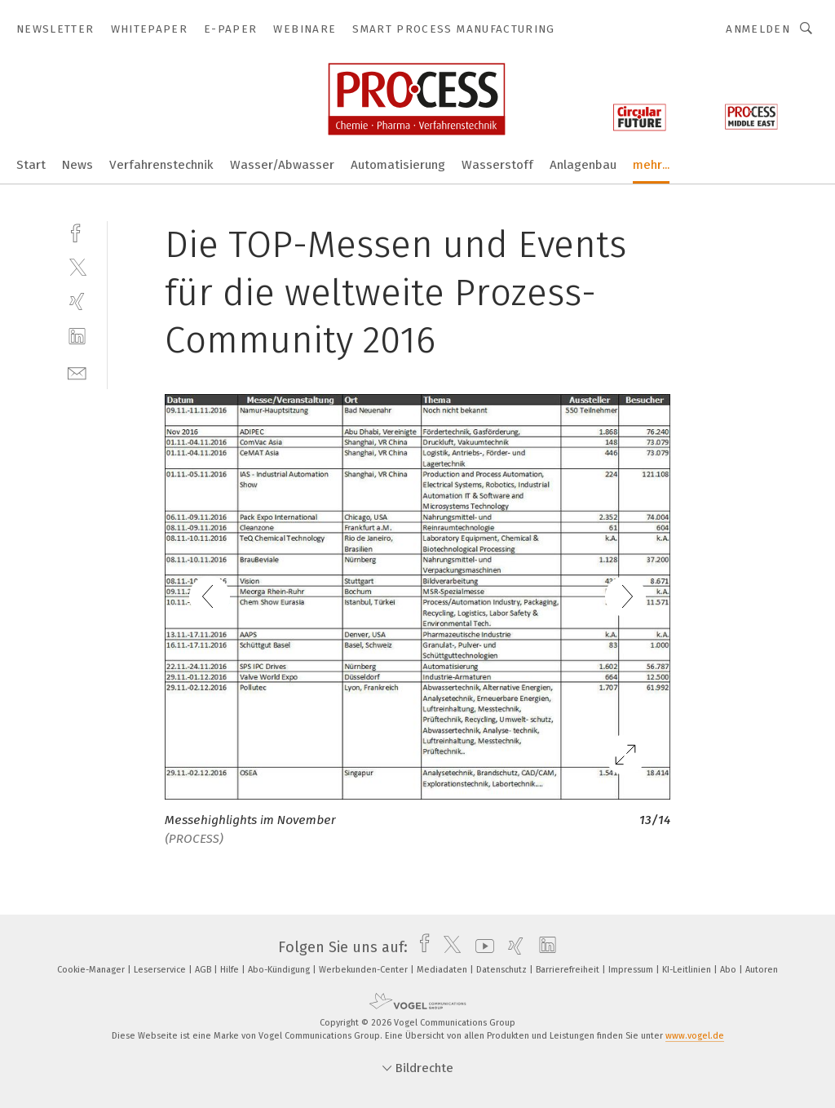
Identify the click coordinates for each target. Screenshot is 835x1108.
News (77, 164)
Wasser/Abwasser (282, 164)
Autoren (761, 969)
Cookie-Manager (92, 969)
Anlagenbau (583, 164)
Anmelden (758, 29)
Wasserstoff (497, 164)
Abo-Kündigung (280, 969)
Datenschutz (502, 969)
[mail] (77, 371)
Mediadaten (443, 969)
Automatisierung (398, 164)
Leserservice (161, 969)
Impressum (632, 969)
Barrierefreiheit (569, 969)
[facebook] (77, 231)
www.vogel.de (694, 1035)
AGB (204, 969)
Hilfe (230, 969)
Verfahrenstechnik (161, 164)
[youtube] (480, 947)
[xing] (77, 301)
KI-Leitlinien (688, 969)
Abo (729, 969)
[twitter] (77, 266)
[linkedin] (77, 336)
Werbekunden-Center (364, 969)
